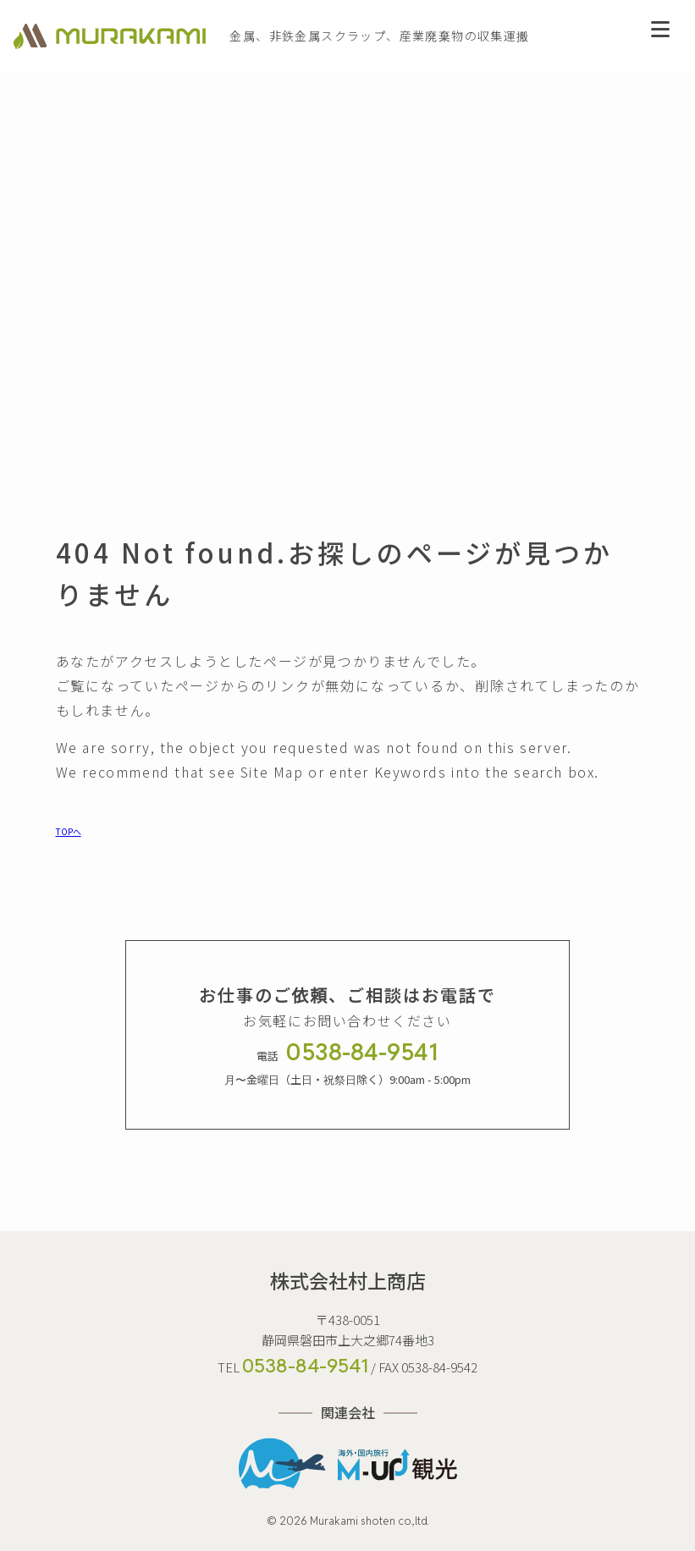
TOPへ (68, 831)
